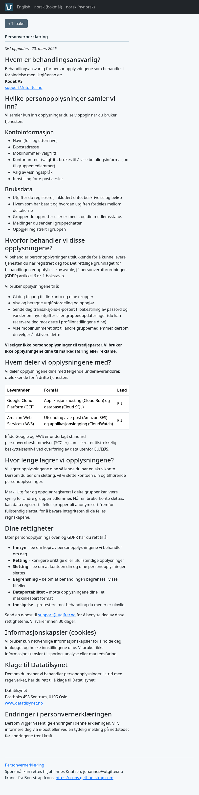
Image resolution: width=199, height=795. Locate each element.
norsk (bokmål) (48, 7)
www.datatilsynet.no (24, 703)
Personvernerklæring (24, 765)
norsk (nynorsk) (80, 7)
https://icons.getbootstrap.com (84, 777)
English (23, 7)
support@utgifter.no (24, 87)
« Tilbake (16, 23)
